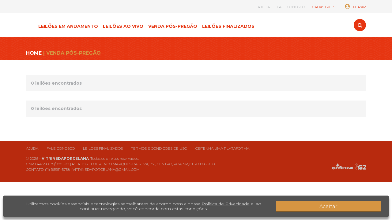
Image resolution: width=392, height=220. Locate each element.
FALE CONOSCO (291, 7)
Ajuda (32, 148)
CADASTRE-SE (325, 7)
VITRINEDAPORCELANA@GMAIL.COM (106, 169)
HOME (34, 53)
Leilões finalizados (103, 148)
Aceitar (364, 206)
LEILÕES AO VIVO (123, 26)
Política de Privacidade (221, 204)
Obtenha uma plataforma (222, 148)
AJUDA (264, 7)
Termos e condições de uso (159, 148)
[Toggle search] (360, 25)
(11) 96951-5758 (57, 169)
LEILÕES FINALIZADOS (228, 26)
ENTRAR (355, 7)
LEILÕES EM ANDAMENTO (68, 26)
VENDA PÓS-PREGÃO (172, 26)
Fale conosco (61, 148)
